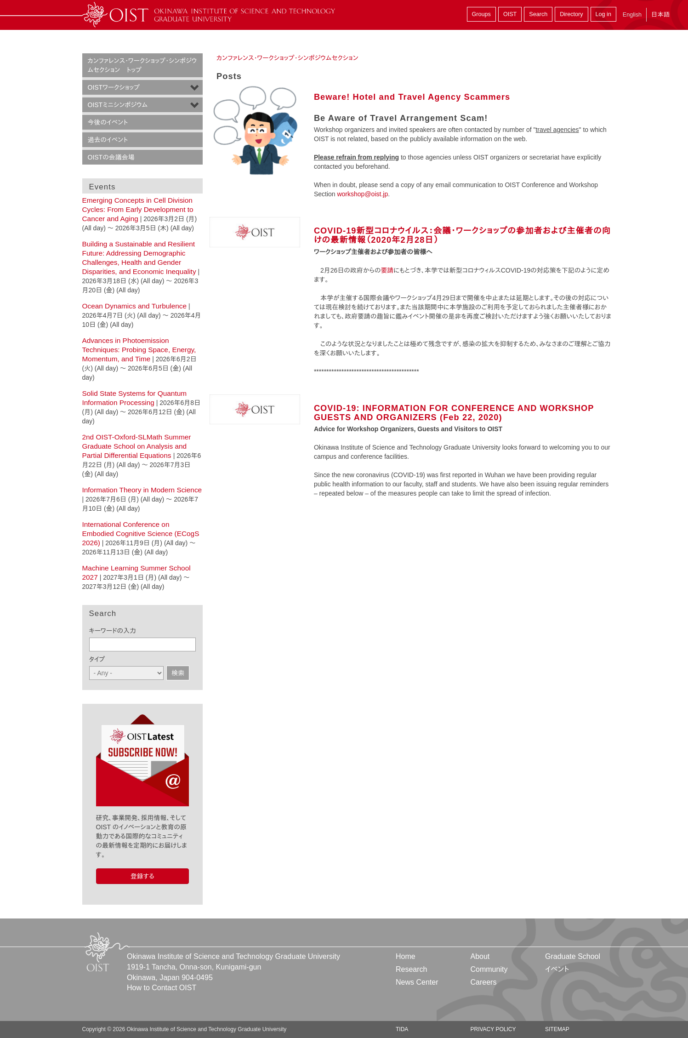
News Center (417, 982)
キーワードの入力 (112, 630)
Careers (483, 982)
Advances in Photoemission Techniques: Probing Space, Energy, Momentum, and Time (139, 349)
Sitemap (557, 1029)
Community (488, 969)
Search (538, 14)
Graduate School (572, 956)
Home (405, 956)
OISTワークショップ (114, 87)
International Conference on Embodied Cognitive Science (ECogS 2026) (140, 533)
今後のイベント (108, 122)
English (632, 14)
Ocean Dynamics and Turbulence (134, 306)
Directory (571, 14)
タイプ (97, 659)
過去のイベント (108, 139)
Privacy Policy (493, 1029)
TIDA (402, 1029)
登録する (142, 876)
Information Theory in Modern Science (142, 490)
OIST (510, 14)
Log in (603, 14)
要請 (387, 270)
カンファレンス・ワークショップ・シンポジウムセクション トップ (142, 65)
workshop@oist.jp (362, 194)
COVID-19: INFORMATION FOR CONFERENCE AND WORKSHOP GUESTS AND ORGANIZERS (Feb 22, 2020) (454, 413)
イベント (557, 969)
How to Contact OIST (161, 988)
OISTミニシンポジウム (118, 104)
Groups (481, 14)
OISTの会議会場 (111, 157)
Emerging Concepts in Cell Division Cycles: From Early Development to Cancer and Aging (137, 209)
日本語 (660, 14)
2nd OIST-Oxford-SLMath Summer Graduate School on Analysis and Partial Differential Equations (136, 446)
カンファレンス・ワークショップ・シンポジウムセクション (287, 58)
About (479, 956)
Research (411, 969)
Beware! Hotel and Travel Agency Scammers (412, 97)
